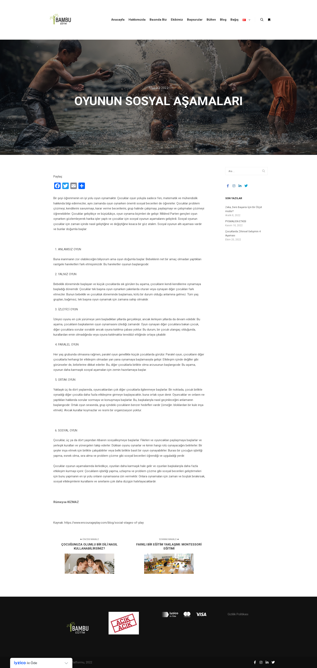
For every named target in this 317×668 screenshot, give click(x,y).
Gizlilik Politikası (238, 614)
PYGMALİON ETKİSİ (235, 221)
